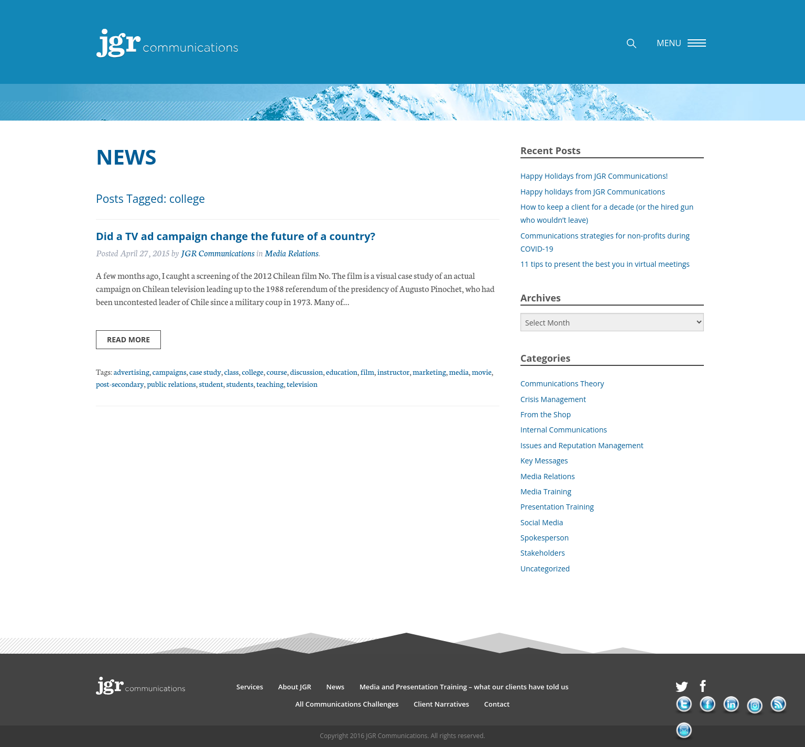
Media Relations (292, 252)
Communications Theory (562, 383)
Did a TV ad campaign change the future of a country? (235, 236)
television (302, 383)
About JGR (294, 686)
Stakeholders (542, 553)
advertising (131, 371)
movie (482, 371)
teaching (270, 383)
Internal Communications (563, 430)
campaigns (170, 371)
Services (249, 686)
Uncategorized (545, 568)
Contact (497, 704)
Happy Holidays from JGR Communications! (594, 176)
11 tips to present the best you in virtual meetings (605, 264)
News (336, 686)
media (459, 371)
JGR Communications (218, 252)
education (341, 371)
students (240, 383)
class (231, 371)
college (252, 371)
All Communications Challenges (347, 704)
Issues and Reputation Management (582, 445)
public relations (171, 383)
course (277, 371)
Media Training (545, 491)
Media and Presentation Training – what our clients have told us (464, 686)
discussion (306, 371)
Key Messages (544, 460)
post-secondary (120, 383)
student (211, 383)
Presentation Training (557, 507)
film (367, 371)
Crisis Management (553, 399)
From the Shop (545, 414)
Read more (128, 339)
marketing (429, 371)
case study (205, 371)
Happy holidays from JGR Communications (592, 192)
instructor (393, 371)
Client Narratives (441, 704)
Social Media (541, 522)
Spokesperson (544, 538)
